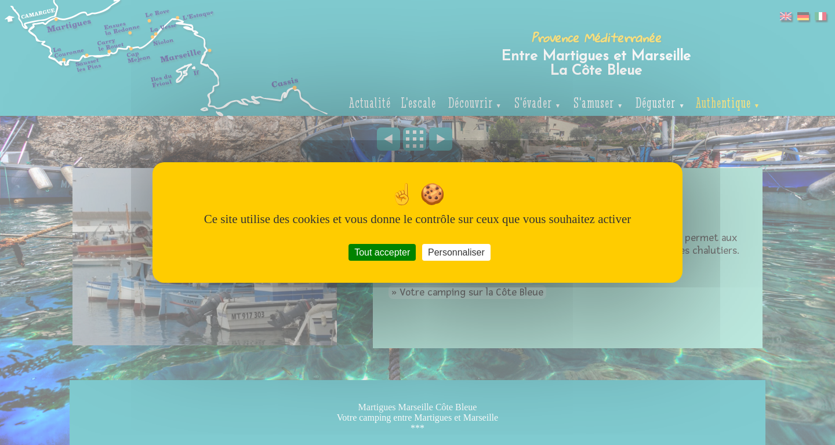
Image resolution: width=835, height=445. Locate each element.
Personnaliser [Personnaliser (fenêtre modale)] (456, 252)
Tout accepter (382, 252)
